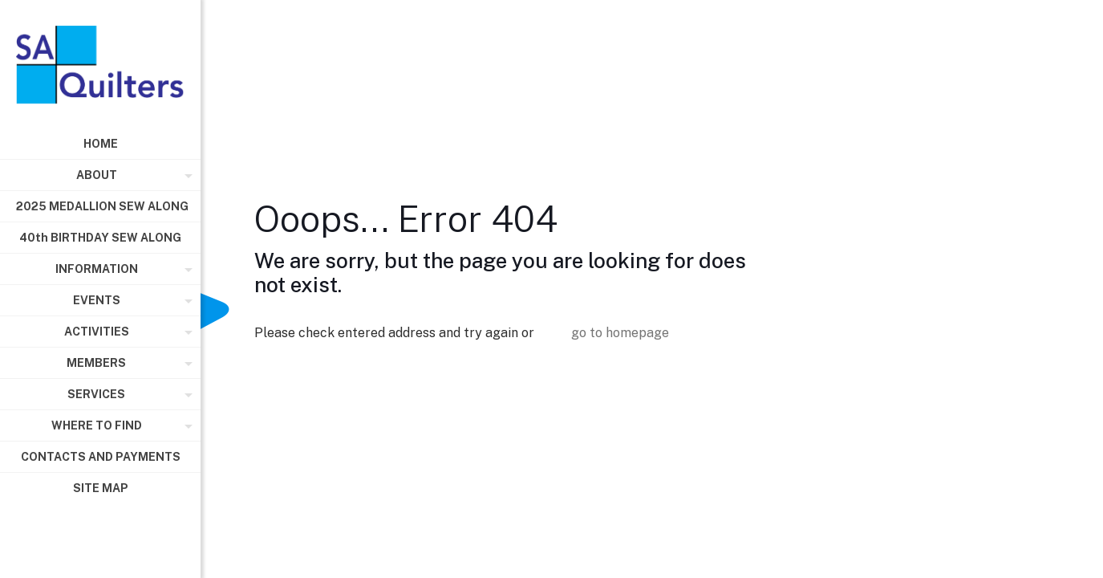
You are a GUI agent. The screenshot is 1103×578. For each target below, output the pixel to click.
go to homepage (620, 332)
